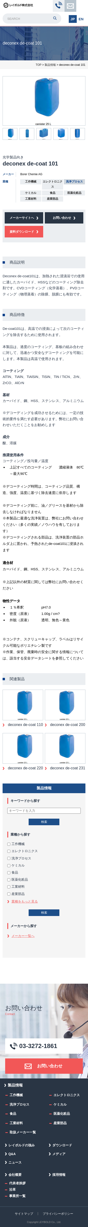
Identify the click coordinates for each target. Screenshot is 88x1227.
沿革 (12, 1189)
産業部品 (16, 894)
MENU (81, 6)
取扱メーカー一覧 (23, 1132)
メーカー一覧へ (22, 936)
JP (73, 19)
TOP (38, 64)
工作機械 (16, 844)
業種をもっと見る (24, 901)
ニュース (15, 1162)
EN (81, 19)
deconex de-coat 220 (25, 768)
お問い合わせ (70, 6)
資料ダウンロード (22, 231)
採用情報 (58, 1175)
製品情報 (50, 64)
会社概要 (15, 1175)
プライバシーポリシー (58, 1213)
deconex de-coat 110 (25, 725)
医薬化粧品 (17, 879)
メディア (58, 1154)
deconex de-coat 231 (67, 768)
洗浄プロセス (19, 858)
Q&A (12, 1154)
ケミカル (16, 865)
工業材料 (16, 886)
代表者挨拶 (17, 1183)
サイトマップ (24, 1213)
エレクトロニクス (22, 851)
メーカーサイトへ (22, 218)
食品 (12, 872)
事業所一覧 (17, 1196)
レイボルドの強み (21, 1145)
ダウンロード (62, 1145)
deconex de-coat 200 (67, 725)
